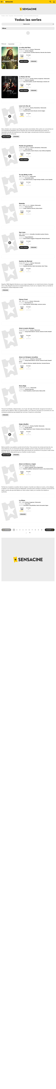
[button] (53, 24)
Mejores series (26, 24)
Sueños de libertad (25, 261)
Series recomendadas (18, 15)
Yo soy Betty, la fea (25, 174)
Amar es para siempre (26, 328)
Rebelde (22, 203)
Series (7, 15)
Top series (11, 15)
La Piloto (22, 500)
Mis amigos (28, 55)
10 (41, 529)
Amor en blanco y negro (27, 464)
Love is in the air (24, 106)
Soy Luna (22, 232)
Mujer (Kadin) (23, 424)
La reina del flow (25, 47)
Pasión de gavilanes (26, 146)
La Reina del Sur (24, 77)
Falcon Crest (23, 299)
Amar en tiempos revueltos (28, 357)
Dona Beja (22, 386)
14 (29, 532)
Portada (3, 15)
